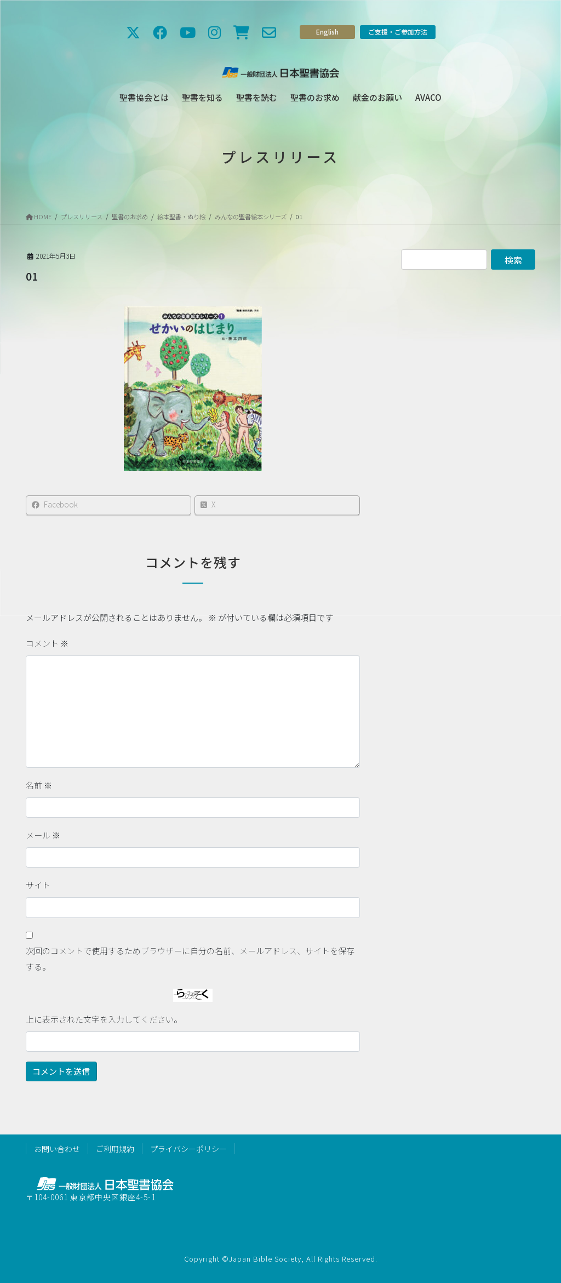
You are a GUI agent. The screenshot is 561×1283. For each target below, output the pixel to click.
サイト (38, 885)
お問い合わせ (57, 1148)
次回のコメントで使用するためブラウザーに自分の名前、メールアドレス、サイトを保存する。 (190, 958)
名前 (39, 785)
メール (43, 835)
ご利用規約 (115, 1148)
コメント (47, 643)
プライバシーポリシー (188, 1148)
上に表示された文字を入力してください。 (104, 1019)
